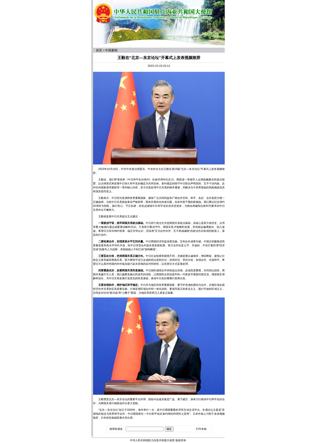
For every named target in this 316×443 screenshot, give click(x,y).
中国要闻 (111, 50)
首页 (99, 50)
